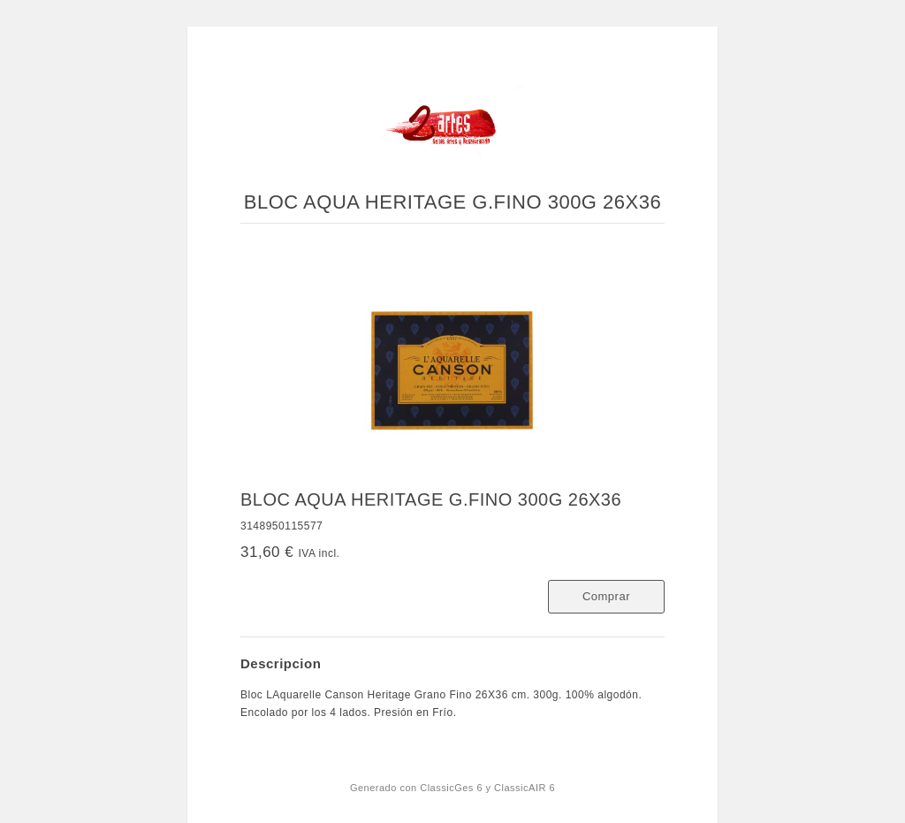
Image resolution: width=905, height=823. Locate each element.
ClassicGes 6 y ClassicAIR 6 (487, 787)
